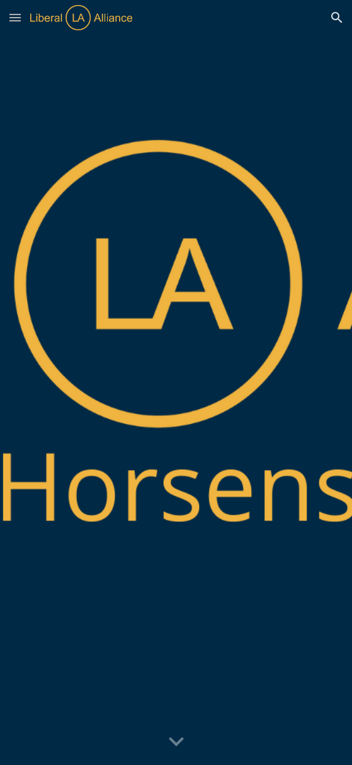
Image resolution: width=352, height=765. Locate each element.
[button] (15, 17)
